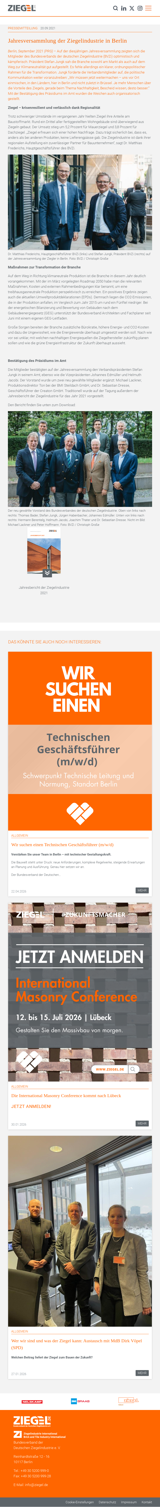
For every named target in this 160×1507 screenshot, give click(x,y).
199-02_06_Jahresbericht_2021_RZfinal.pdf (47, 573)
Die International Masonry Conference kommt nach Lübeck (66, 1095)
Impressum (129, 1502)
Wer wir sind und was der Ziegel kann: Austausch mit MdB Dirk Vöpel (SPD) (76, 1344)
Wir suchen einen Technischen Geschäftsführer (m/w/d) (62, 844)
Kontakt (147, 1502)
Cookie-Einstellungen (80, 1502)
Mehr (142, 890)
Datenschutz (107, 1502)
